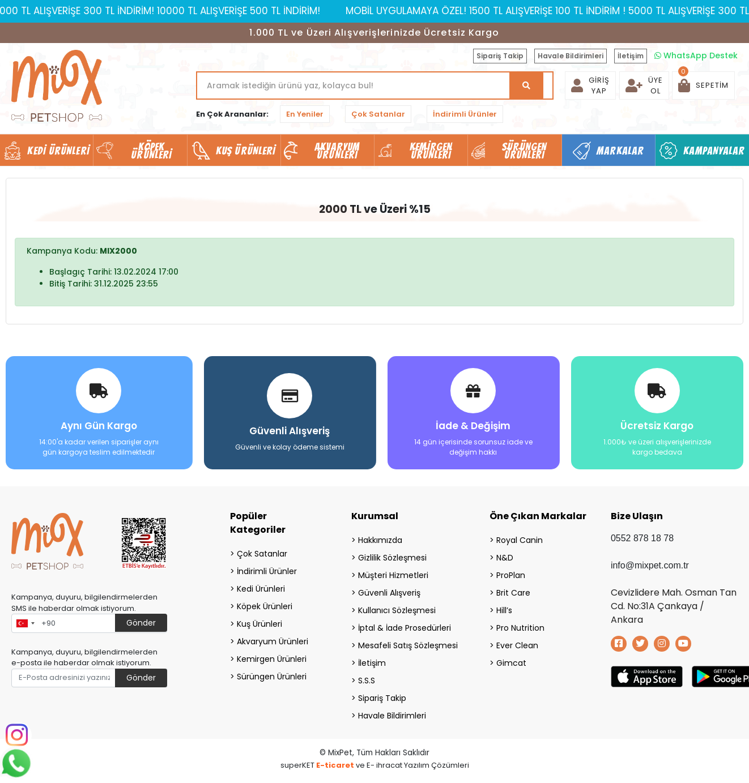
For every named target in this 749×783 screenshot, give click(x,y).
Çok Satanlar (378, 114)
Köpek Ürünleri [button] (151, 150)
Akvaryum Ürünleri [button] (337, 150)
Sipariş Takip (500, 56)
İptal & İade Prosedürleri (404, 628)
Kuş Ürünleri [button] (245, 150)
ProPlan (510, 575)
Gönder (141, 622)
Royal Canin (519, 540)
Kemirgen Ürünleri (272, 659)
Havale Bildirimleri (570, 56)
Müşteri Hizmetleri (393, 575)
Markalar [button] (620, 150)
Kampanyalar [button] (713, 150)
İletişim (631, 56)
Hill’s (504, 610)
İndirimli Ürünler (465, 114)
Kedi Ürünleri (261, 588)
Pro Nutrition (520, 628)
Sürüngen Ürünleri (272, 676)
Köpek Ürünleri (264, 606)
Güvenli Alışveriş (389, 592)
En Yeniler (305, 114)
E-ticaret (335, 765)
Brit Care (513, 592)
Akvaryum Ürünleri (272, 641)
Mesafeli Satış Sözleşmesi (408, 645)
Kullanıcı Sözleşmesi (397, 610)
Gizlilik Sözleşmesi (392, 557)
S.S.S (366, 680)
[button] (703, 85)
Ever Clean (517, 645)
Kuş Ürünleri (259, 624)
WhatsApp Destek (696, 55)
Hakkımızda (380, 540)
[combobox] (25, 623)
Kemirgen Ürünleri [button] (431, 150)
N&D (504, 557)
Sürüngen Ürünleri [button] (524, 150)
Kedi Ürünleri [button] (58, 150)
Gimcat (511, 663)
